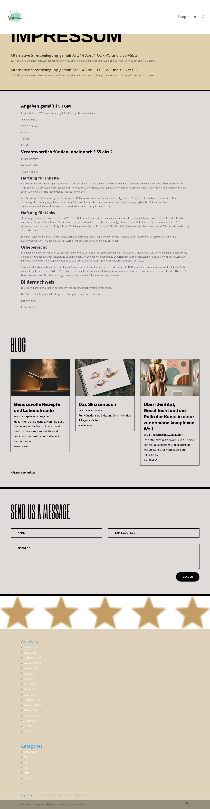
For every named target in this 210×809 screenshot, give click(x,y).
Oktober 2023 (31, 710)
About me (65, 795)
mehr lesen (21, 446)
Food (47, 416)
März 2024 (29, 684)
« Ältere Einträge (23, 472)
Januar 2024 (29, 694)
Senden (188, 577)
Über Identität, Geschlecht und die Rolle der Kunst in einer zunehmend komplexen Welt (169, 416)
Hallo (26, 762)
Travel (26, 778)
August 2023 (30, 720)
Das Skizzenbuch (98, 404)
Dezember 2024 (32, 657)
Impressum (27, 795)
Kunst (98, 410)
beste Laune (35, 416)
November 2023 (32, 705)
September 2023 (32, 715)
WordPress (78, 804)
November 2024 (32, 663)
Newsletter (81, 795)
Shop (182, 18)
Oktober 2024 (31, 668)
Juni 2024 (28, 673)
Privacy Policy (46, 795)
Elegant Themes (45, 804)
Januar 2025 (29, 652)
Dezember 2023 (32, 699)
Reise (26, 772)
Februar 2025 (30, 647)
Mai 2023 (28, 731)
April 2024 (28, 679)
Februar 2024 (30, 689)
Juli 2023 (28, 726)
